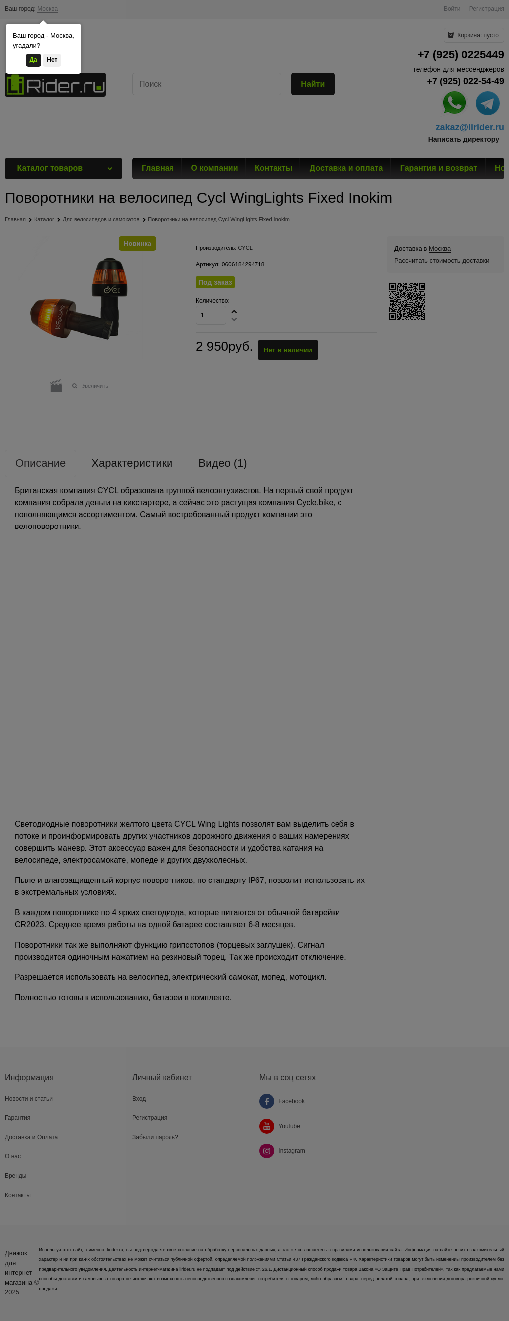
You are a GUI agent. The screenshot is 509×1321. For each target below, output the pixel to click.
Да (33, 59)
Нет (52, 59)
